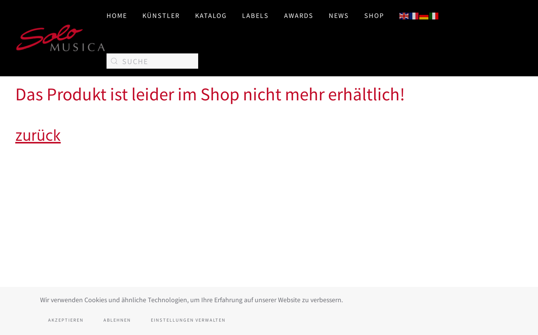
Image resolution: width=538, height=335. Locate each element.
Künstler (161, 15)
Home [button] (117, 15)
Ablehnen (117, 320)
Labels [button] (255, 15)
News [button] (339, 15)
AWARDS (298, 15)
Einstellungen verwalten (188, 320)
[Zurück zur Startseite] (61, 38)
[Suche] (152, 61)
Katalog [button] (211, 15)
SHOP (374, 15)
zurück (38, 136)
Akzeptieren (66, 320)
